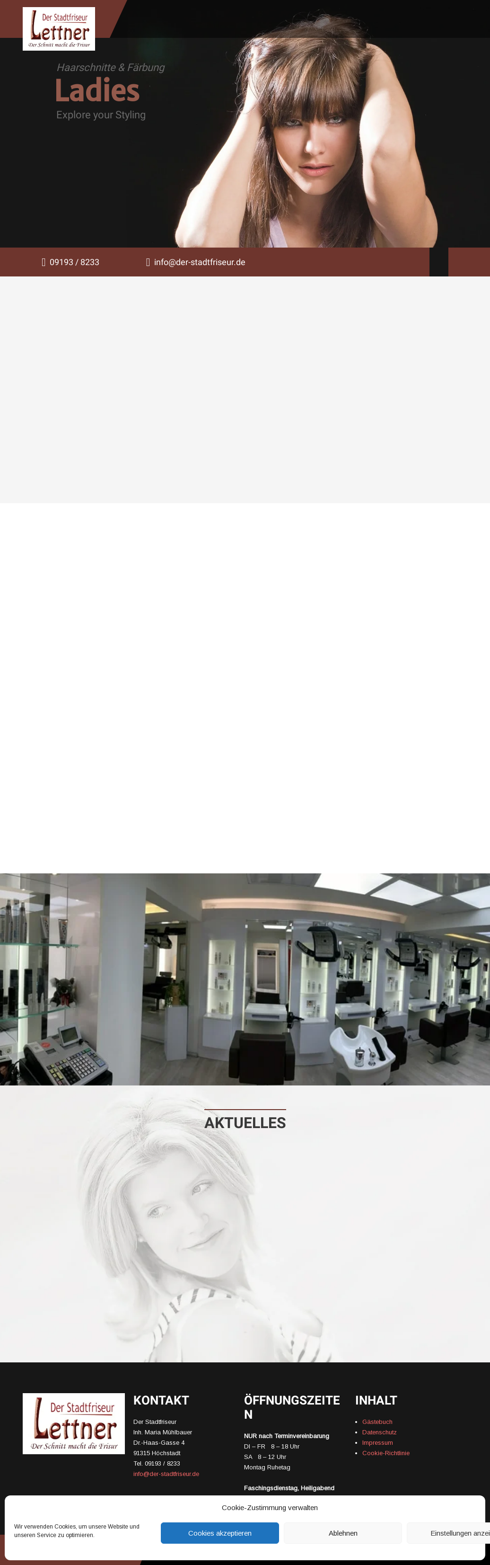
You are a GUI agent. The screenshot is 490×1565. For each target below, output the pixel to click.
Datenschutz (379, 1432)
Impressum (377, 1442)
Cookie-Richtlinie (386, 1453)
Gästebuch (377, 1421)
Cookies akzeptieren (220, 1533)
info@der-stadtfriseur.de (199, 262)
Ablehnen (343, 1533)
